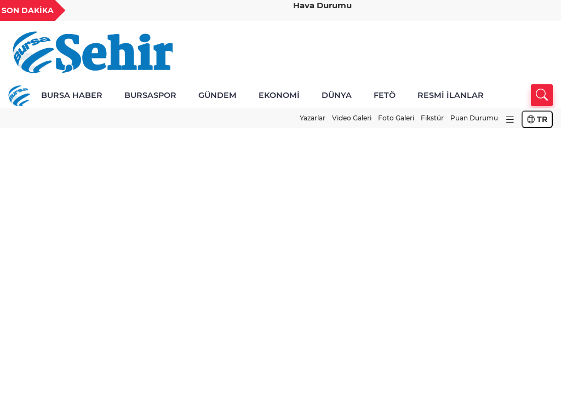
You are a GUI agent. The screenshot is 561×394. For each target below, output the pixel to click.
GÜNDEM (217, 95)
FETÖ (385, 95)
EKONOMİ (279, 95)
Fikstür (432, 118)
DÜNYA (337, 95)
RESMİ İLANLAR (450, 95)
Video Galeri (351, 118)
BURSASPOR (150, 95)
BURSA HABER (71, 95)
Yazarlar (312, 118)
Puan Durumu (474, 118)
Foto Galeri (396, 118)
